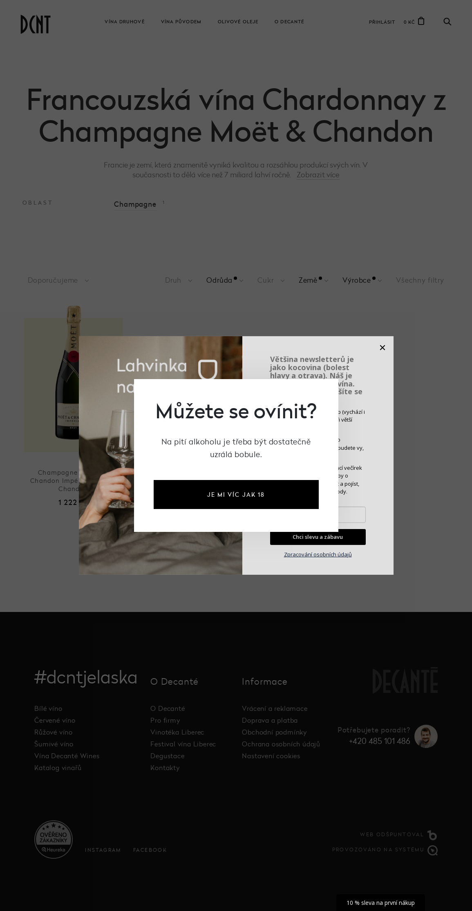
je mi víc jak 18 (236, 494)
